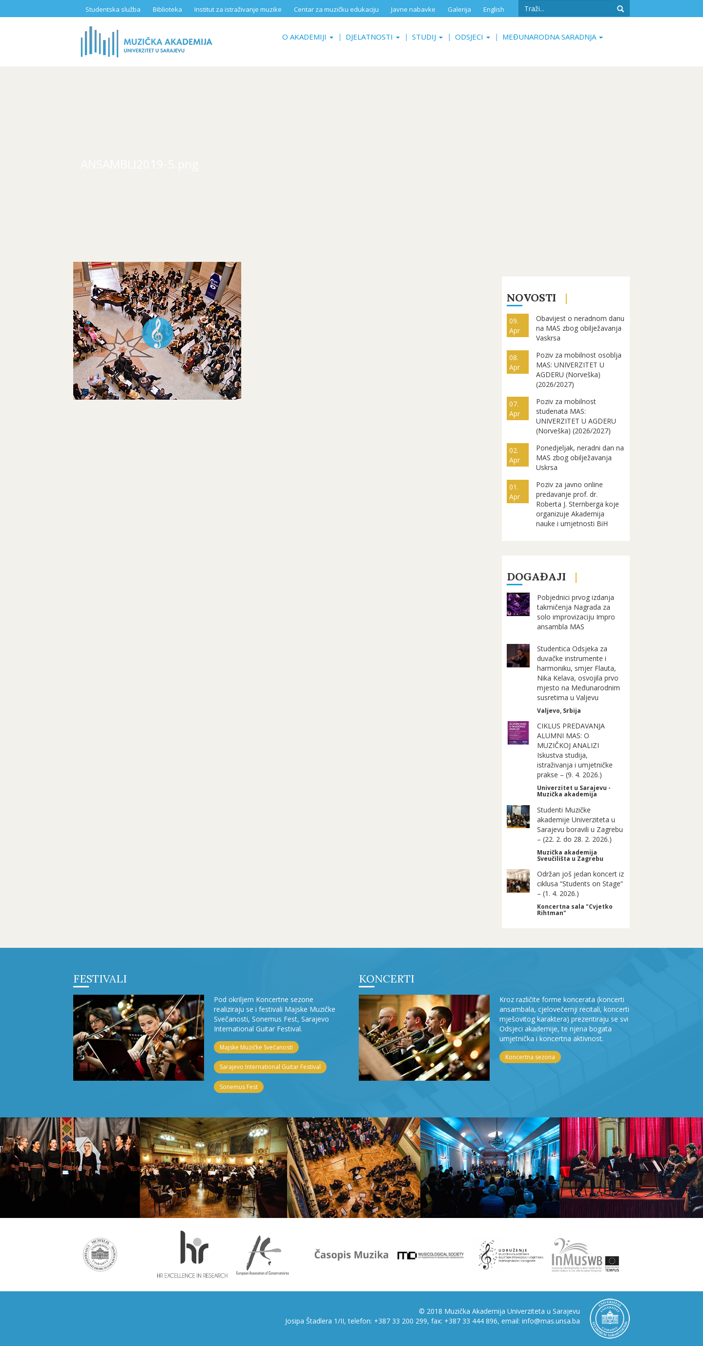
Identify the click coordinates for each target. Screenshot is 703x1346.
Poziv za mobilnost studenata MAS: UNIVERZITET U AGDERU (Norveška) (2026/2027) (576, 416)
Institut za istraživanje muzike (238, 9)
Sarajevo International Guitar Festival (270, 1067)
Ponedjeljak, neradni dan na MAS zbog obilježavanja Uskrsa (580, 457)
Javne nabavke (413, 9)
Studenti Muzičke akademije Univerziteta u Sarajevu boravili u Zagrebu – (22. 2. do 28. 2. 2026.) (580, 824)
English (493, 9)
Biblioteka (167, 9)
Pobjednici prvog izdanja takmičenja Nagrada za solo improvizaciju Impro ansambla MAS (576, 612)
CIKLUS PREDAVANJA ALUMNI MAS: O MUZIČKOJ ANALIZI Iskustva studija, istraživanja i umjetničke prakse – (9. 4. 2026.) (575, 750)
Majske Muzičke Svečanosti (256, 1047)
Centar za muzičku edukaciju (336, 9)
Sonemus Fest (239, 1087)
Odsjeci (472, 37)
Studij (427, 37)
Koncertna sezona (530, 1057)
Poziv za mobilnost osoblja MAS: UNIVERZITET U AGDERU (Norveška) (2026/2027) (578, 369)
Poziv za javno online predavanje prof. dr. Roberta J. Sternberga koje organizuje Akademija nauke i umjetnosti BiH (577, 504)
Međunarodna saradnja (552, 37)
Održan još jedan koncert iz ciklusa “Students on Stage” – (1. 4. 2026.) (580, 883)
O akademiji (307, 37)
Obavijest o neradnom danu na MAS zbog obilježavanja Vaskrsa (580, 328)
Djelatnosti (373, 37)
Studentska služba (113, 9)
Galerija (459, 9)
